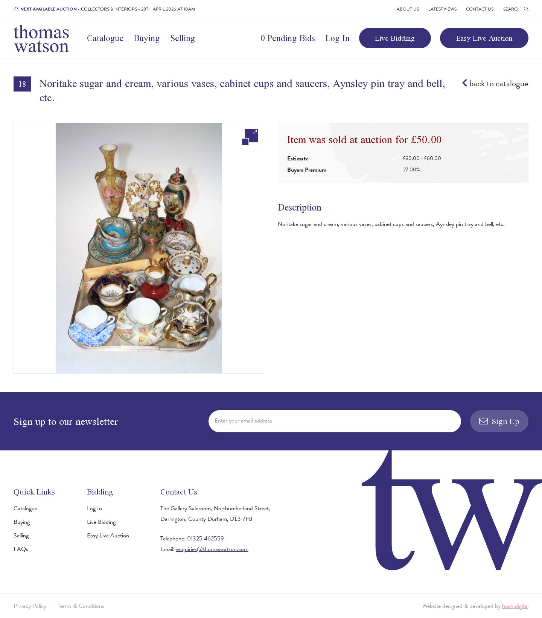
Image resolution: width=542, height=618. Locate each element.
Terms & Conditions (81, 605)
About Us (408, 9)
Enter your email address (243, 420)
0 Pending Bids (287, 38)
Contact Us (479, 9)
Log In (337, 38)
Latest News (442, 9)
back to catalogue (495, 83)
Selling (182, 38)
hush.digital (515, 605)
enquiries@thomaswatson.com (212, 549)
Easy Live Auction (484, 38)
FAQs (21, 549)
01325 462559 (205, 538)
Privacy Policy (30, 605)
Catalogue (105, 38)
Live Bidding (395, 38)
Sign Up (499, 421)
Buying (147, 38)
